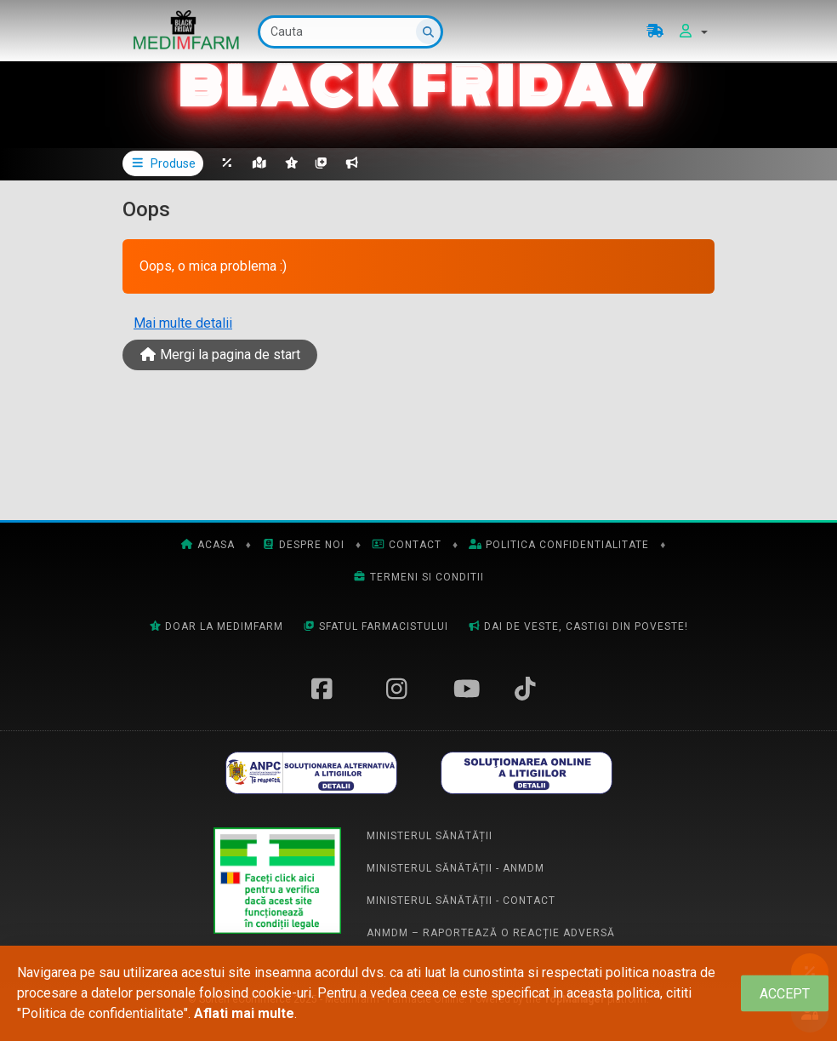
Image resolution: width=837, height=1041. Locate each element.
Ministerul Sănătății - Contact (461, 901)
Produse (163, 163)
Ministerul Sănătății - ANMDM (455, 868)
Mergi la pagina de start (220, 354)
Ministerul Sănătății (430, 836)
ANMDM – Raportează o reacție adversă (491, 933)
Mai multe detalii (183, 323)
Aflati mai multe (244, 1013)
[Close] (784, 993)
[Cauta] (350, 32)
